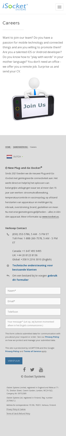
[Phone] (33, 311)
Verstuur (14, 361)
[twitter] (32, 370)
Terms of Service (32, 351)
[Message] (33, 323)
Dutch (14, 156)
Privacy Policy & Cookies (16, 409)
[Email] (33, 301)
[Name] (33, 290)
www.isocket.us (50, 216)
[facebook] (24, 370)
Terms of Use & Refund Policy (18, 413)
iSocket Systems (34, 376)
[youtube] (41, 370)
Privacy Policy (52, 337)
